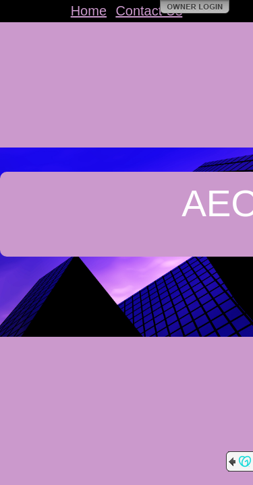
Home (89, 10)
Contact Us (148, 10)
